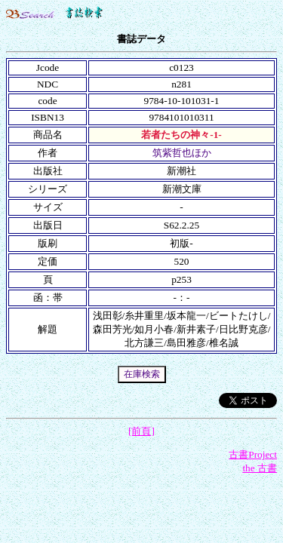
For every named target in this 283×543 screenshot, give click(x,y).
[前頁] (141, 431)
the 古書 (259, 468)
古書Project (253, 454)
